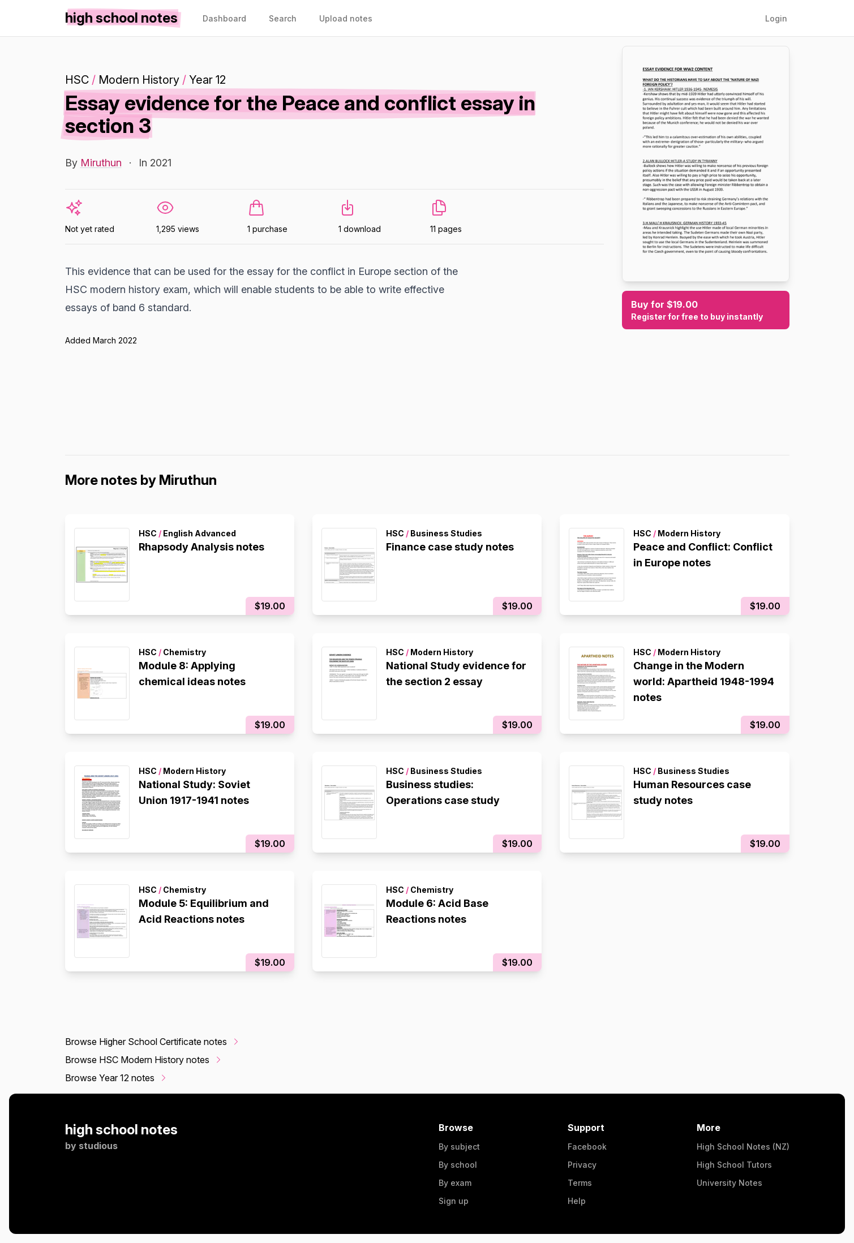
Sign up (454, 1201)
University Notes (729, 1183)
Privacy (582, 1164)
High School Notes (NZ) (743, 1146)
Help (577, 1201)
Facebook (587, 1146)
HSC (77, 80)
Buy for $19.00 (705, 310)
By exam (455, 1183)
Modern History (138, 80)
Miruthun (101, 163)
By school (458, 1164)
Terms (580, 1183)
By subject (459, 1146)
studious (98, 1145)
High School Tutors (734, 1164)
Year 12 (207, 80)
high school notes (121, 1129)
